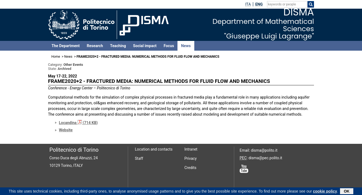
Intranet (191, 149)
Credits (190, 167)
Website (66, 130)
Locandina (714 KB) (78, 123)
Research (95, 46)
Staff (139, 158)
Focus (169, 46)
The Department (66, 46)
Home (55, 56)
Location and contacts (154, 149)
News (185, 46)
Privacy (191, 158)
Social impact (145, 46)
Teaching (118, 46)
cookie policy (325, 192)
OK (347, 192)
